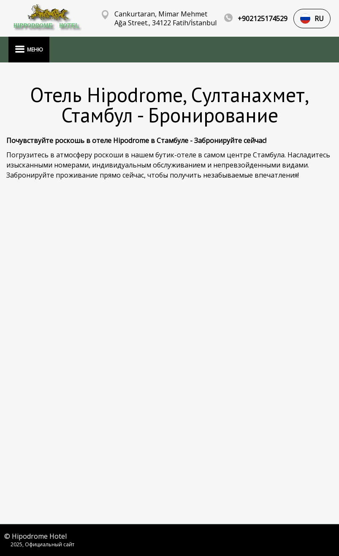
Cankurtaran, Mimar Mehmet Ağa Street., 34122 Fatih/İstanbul (165, 18)
